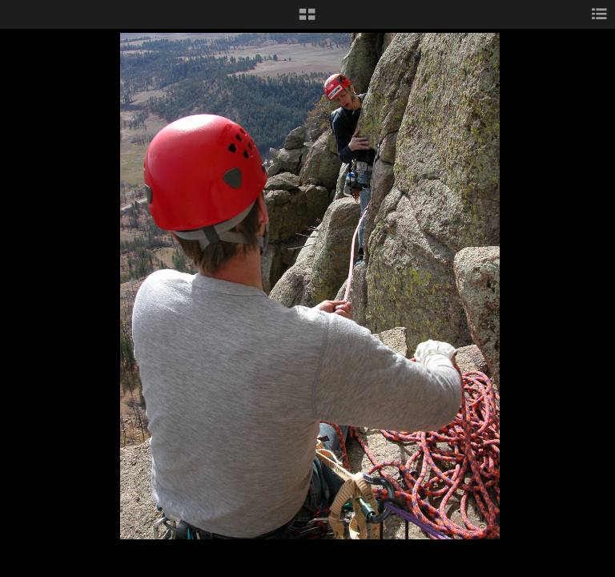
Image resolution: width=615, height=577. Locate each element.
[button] (307, 20)
